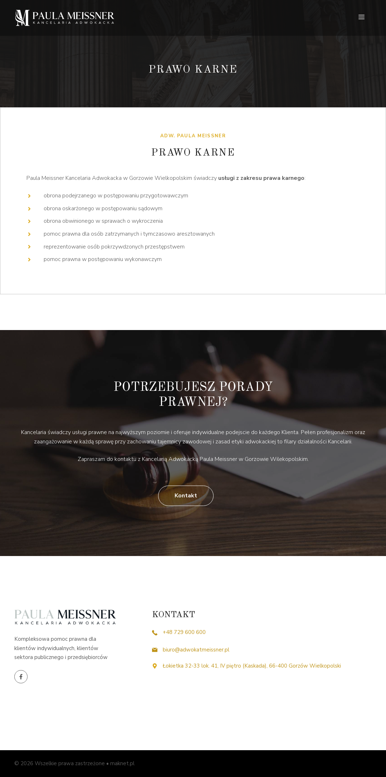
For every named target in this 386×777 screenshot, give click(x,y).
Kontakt (186, 496)
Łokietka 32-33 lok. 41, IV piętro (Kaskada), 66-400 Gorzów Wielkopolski (252, 665)
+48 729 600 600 (184, 632)
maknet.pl (122, 763)
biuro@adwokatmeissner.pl (196, 649)
